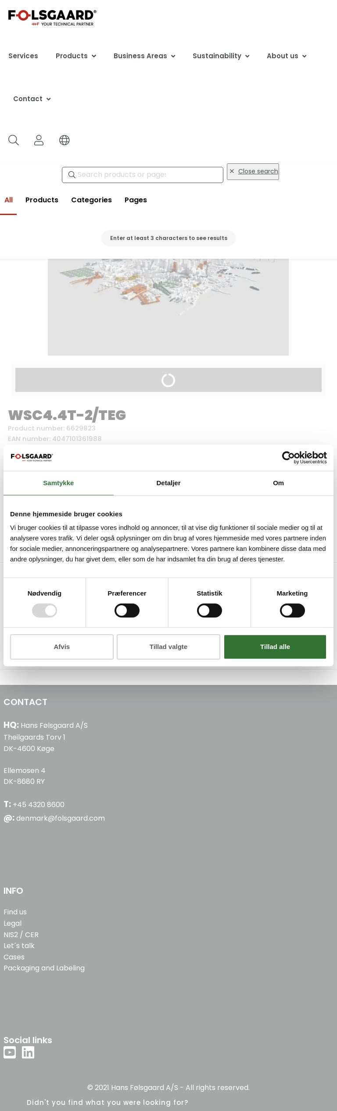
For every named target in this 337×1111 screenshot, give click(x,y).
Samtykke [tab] (58, 483)
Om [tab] (278, 483)
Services (23, 55)
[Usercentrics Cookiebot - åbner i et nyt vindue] (288, 457)
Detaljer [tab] (168, 483)
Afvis (62, 646)
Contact (28, 98)
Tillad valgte (168, 646)
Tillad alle (275, 646)
